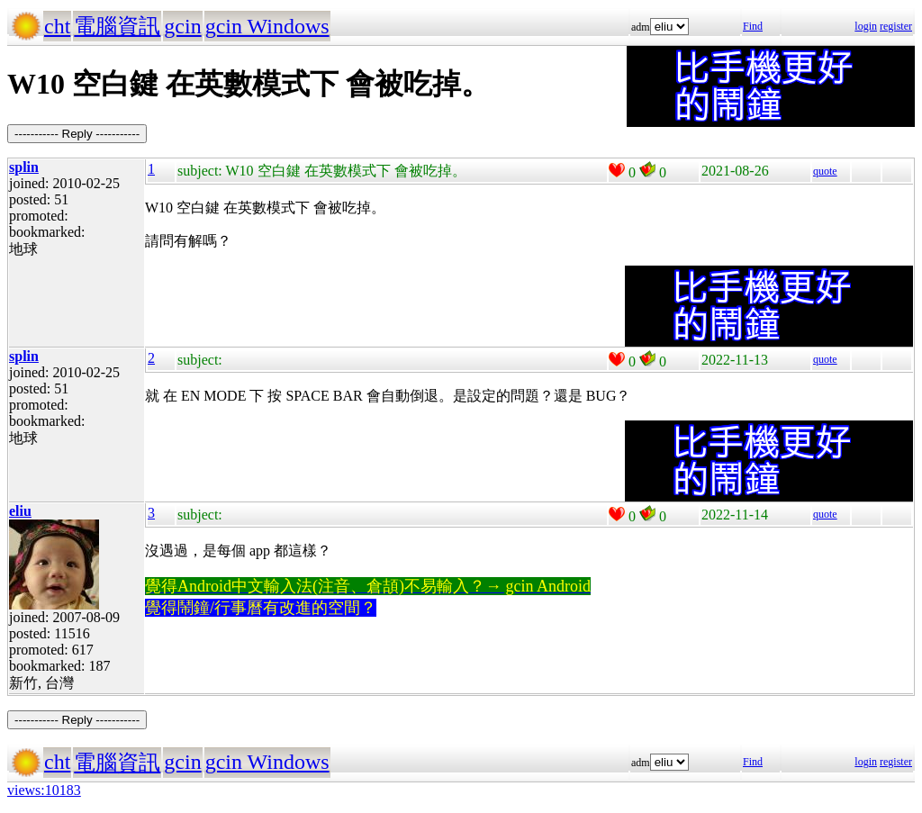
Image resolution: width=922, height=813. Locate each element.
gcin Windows (267, 26)
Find (753, 26)
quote (825, 171)
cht (57, 26)
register (896, 26)
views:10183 (44, 790)
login (865, 26)
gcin (182, 26)
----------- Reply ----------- (77, 133)
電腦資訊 (117, 26)
